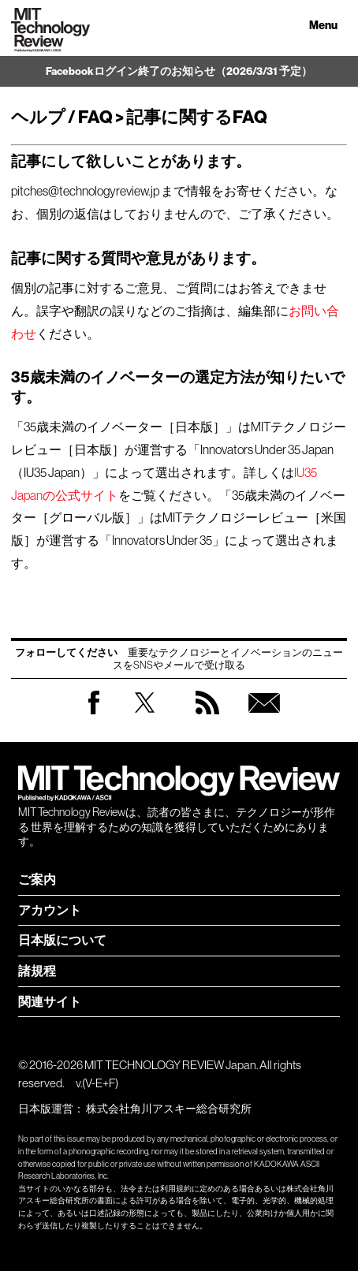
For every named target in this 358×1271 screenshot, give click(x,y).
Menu (323, 25)
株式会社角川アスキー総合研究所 (169, 1108)
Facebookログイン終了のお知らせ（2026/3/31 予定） (179, 71)
